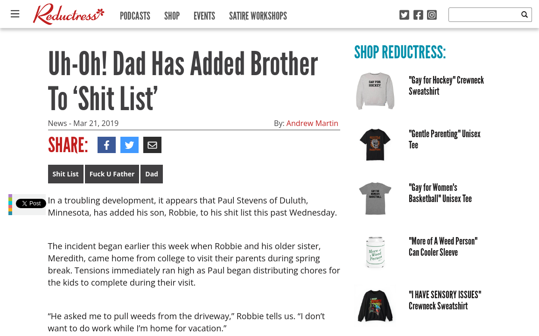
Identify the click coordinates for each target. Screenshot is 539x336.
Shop (172, 13)
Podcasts (135, 13)
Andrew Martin (312, 123)
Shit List (66, 173)
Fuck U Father (112, 173)
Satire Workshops (258, 13)
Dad (151, 173)
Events (204, 13)
